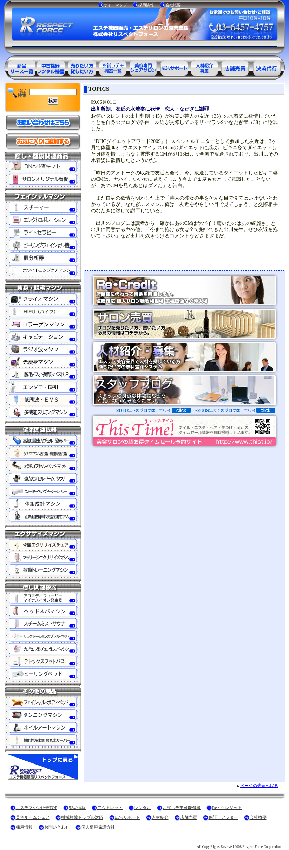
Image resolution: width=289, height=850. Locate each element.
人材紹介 (160, 817)
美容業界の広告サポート (174, 67)
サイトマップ (115, 5)
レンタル (142, 807)
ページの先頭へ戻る (259, 785)
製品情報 (77, 807)
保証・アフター (223, 817)
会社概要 (173, 5)
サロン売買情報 (236, 67)
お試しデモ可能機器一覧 (112, 67)
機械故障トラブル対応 (82, 817)
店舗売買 (188, 817)
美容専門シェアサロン (143, 67)
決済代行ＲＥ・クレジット (266, 67)
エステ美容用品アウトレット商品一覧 (50, 67)
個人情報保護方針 (98, 827)
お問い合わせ (57, 827)
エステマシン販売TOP (36, 807)
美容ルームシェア (33, 817)
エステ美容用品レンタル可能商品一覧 (81, 67)
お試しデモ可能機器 (182, 807)
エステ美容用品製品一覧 (19, 67)
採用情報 (146, 5)
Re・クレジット (227, 807)
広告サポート (127, 817)
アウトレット (110, 807)
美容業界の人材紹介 (205, 67)
